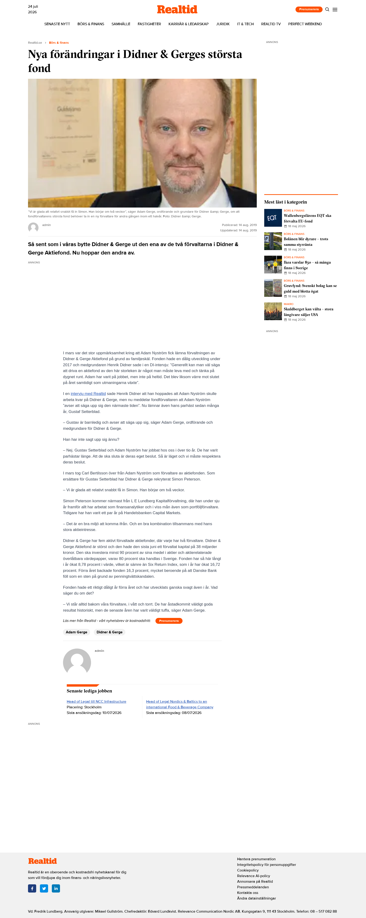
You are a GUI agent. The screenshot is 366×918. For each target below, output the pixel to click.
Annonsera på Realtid (255, 881)
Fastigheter (149, 24)
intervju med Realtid (88, 393)
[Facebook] (32, 888)
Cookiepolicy (248, 870)
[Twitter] (44, 888)
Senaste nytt (57, 24)
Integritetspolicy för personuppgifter (266, 864)
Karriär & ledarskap (189, 24)
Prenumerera (309, 9)
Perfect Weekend (305, 24)
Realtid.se (35, 43)
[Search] (327, 9)
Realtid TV (271, 24)
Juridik (223, 24)
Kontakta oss (247, 892)
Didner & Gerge (110, 632)
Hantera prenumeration (256, 859)
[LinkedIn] (56, 888)
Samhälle (121, 24)
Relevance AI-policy (253, 876)
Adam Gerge (76, 632)
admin (99, 651)
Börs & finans (90, 24)
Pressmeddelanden (253, 887)
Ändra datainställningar (256, 898)
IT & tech (245, 24)
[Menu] (335, 9)
